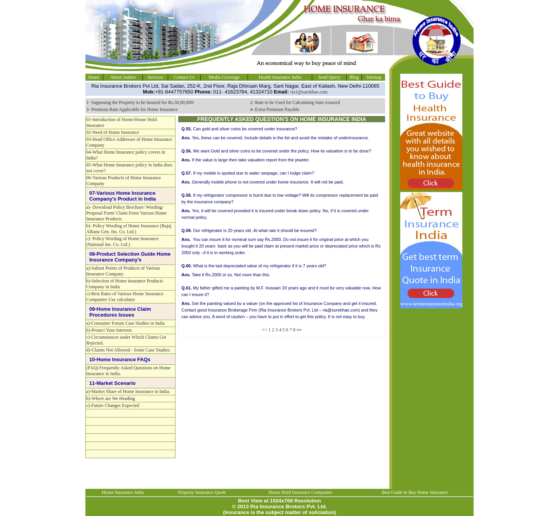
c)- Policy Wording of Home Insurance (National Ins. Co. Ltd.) (122, 241)
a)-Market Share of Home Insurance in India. (128, 391)
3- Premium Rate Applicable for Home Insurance (132, 109)
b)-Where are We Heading (110, 398)
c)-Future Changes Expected (112, 405)
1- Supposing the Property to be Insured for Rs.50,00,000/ (140, 102)
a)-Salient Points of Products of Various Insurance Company (123, 271)
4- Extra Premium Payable (274, 109)
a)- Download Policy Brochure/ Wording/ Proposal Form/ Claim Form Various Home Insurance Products (126, 213)
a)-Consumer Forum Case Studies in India (125, 323)
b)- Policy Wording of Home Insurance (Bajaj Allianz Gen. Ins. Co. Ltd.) (128, 228)
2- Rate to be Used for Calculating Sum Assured (295, 102)
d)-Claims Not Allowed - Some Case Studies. (128, 350)
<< (264, 329)
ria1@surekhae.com (309, 92)
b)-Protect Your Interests (109, 330)
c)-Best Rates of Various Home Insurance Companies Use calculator (124, 296)
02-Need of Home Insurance (112, 132)
